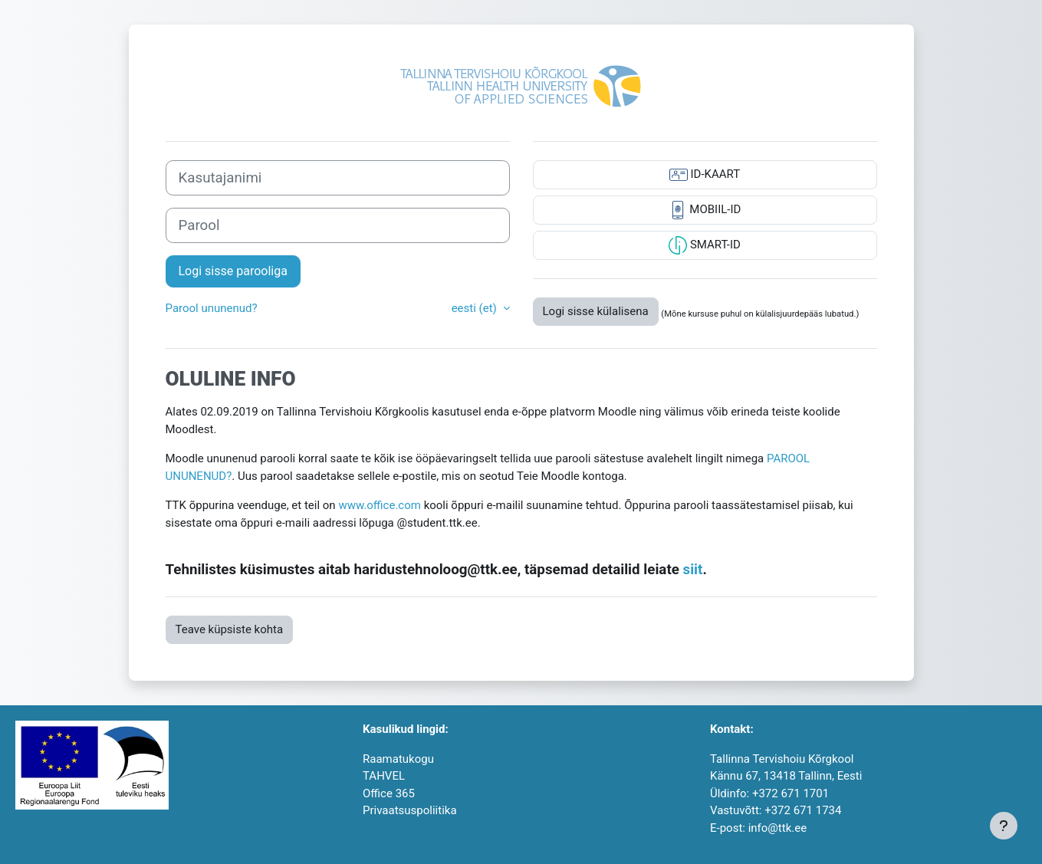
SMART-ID (705, 245)
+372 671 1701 (790, 793)
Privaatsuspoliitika (410, 810)
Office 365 (389, 793)
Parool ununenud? (212, 308)
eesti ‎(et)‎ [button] (476, 308)
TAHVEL (384, 776)
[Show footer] (1003, 825)
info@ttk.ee (777, 828)
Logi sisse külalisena (596, 311)
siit (693, 569)
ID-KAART (704, 175)
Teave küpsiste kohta (230, 629)
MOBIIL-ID (705, 210)
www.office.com (379, 505)
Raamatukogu (398, 759)
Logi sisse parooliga (233, 271)
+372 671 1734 (802, 810)
